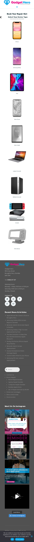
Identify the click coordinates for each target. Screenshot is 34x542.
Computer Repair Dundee (16, 385)
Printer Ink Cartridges (13, 392)
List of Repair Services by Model (18, 390)
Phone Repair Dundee (15, 380)
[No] (32, 536)
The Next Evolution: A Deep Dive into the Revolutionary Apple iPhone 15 (17, 337)
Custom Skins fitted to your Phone (18, 356)
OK (12, 539)
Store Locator (11, 397)
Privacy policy (19, 539)
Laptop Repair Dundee (15, 382)
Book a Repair (11, 377)
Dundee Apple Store (14, 387)
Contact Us (8, 295)
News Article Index (12, 395)
